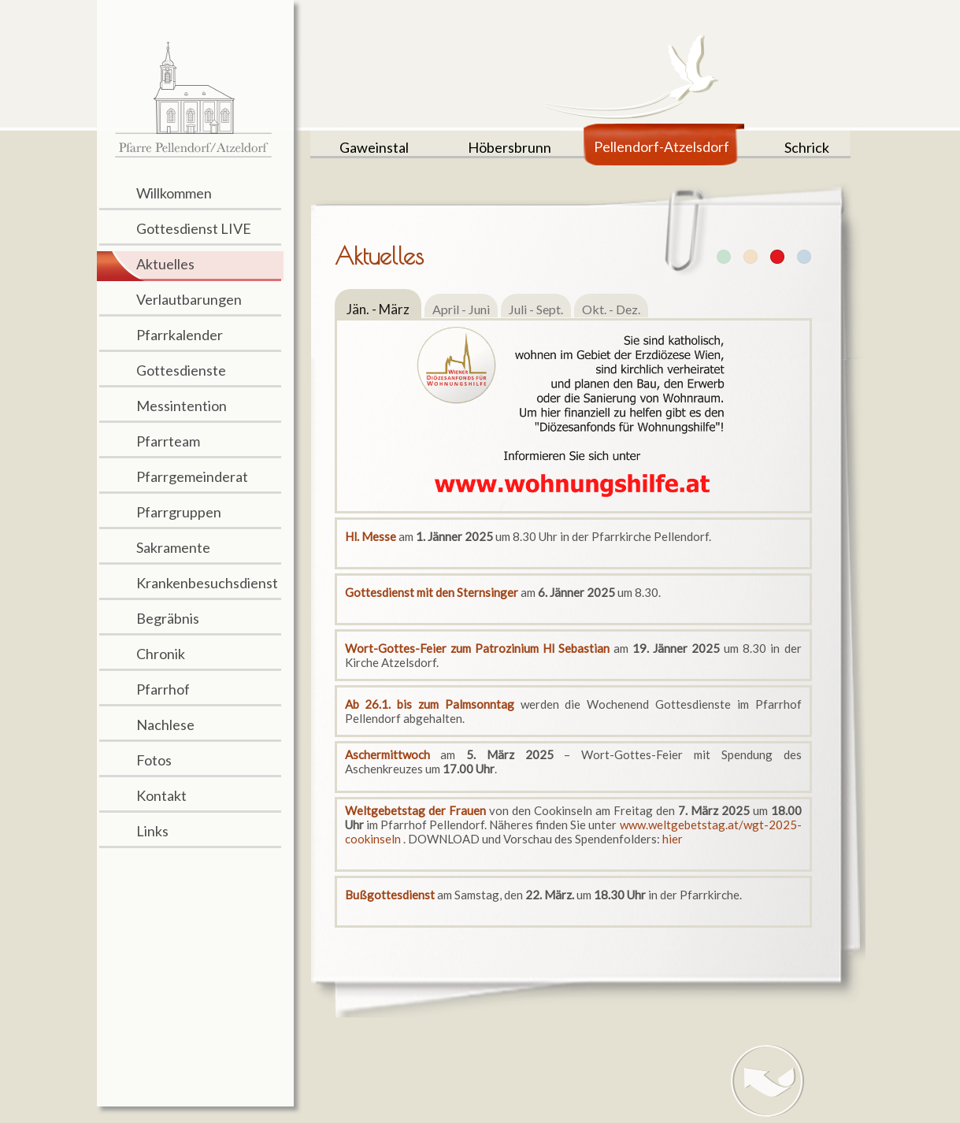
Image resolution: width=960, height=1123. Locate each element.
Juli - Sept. (536, 309)
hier (672, 839)
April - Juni (461, 309)
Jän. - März (378, 309)
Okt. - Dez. (611, 309)
